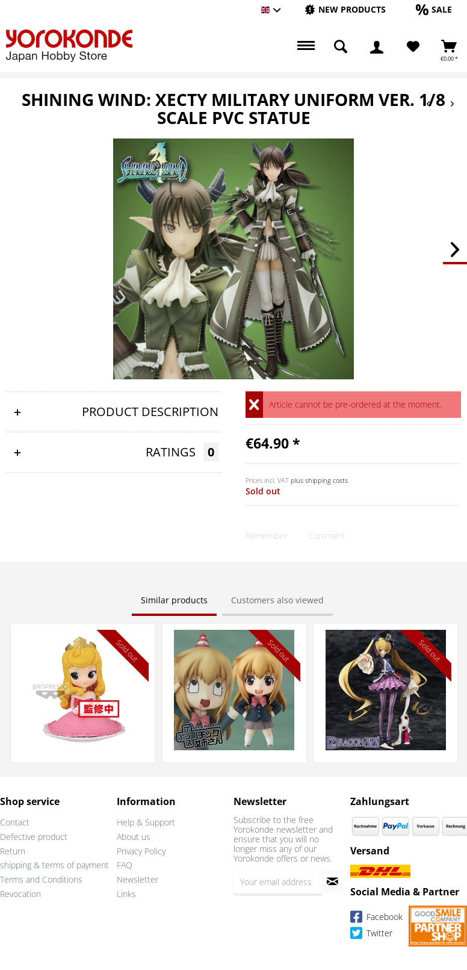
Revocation (20, 894)
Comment (326, 535)
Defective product (33, 836)
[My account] (377, 47)
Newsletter (137, 879)
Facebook (376, 918)
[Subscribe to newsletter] (332, 881)
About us (133, 836)
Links (126, 894)
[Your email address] (278, 881)
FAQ (124, 865)
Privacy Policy (141, 851)
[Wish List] (413, 47)
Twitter (371, 934)
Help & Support (146, 822)
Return (12, 851)
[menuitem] (345, 9)
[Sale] (434, 9)
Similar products (174, 600)
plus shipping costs (319, 480)
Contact (14, 822)
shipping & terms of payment (54, 865)
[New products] (345, 9)
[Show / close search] (341, 47)
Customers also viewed (277, 600)
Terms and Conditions (41, 879)
